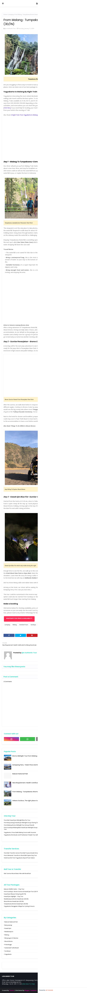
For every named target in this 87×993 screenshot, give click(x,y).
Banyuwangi (8, 925)
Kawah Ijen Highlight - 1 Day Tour (13, 896)
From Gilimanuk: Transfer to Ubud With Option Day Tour (20, 855)
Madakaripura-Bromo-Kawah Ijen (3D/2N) (16, 899)
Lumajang (10, 14)
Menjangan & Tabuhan (11, 938)
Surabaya (33, 625)
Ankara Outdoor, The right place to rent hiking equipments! (33, 801)
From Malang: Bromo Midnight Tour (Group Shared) (19, 825)
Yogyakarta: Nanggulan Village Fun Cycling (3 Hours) (19, 906)
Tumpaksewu (42, 625)
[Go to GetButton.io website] (82, 991)
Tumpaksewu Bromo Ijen (55, 625)
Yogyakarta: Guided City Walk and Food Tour (57, 837)
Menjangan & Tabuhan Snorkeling (54, 827)
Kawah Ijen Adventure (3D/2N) (53, 891)
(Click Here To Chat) (28, 984)
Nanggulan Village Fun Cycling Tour (53, 830)
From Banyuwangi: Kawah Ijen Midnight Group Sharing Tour (21, 822)
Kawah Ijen (8, 928)
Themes (11, 990)
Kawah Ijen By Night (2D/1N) (52, 894)
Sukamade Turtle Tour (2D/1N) (53, 901)
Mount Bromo (9, 941)
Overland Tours (23, 625)
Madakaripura (9, 931)
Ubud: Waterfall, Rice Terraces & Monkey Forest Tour (59, 873)
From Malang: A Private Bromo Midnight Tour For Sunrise (60, 822)
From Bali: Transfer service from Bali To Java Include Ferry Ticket (23, 853)
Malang (15, 625)
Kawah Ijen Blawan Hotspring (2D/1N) (15, 894)
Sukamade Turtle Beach (12, 948)
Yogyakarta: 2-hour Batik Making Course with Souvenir (20, 832)
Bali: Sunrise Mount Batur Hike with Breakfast (17, 873)
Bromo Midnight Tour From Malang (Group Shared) (30, 756)
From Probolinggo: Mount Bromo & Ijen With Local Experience (62, 889)
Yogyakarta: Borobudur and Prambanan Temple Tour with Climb (23, 835)
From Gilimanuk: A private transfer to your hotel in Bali (60, 853)
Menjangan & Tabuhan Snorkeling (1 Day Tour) (58, 899)
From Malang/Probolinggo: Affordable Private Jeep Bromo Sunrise (63, 855)
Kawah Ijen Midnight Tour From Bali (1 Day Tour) (58, 896)
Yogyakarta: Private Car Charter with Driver (56, 858)
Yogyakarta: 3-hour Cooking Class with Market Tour (59, 835)
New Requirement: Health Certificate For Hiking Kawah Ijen (33, 783)
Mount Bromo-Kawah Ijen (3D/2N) (14, 901)
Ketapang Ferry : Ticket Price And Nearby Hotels (29, 765)
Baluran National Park (20, 774)
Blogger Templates (31, 990)
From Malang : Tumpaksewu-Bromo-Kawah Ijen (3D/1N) (32, 792)
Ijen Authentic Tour (10, 28)
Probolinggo (8, 944)
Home (5, 14)
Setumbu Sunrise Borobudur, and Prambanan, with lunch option (63, 832)
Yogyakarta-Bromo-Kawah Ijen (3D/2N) (55, 904)
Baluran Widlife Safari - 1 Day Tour (14, 889)
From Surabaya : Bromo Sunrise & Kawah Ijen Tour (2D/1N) (21, 891)
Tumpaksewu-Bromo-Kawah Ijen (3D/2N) (16, 904)
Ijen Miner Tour (43, 3)
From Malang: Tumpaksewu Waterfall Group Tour (58, 825)
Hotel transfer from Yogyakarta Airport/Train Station (19, 858)
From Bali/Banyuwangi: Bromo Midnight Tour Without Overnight (62, 820)
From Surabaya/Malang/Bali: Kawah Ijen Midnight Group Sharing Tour (23, 828)
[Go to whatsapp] (82, 987)
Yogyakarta (8, 954)
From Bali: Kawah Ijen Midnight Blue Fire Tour (17, 820)
